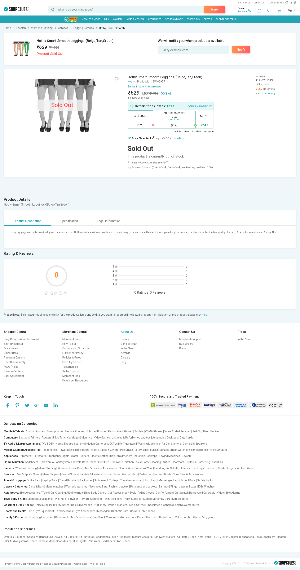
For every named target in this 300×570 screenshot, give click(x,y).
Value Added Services (177, 431)
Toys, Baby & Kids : (15, 498)
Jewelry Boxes (187, 486)
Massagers (104, 511)
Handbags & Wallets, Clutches (172, 468)
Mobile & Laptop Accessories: (22, 449)
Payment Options (14, 357)
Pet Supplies (61, 504)
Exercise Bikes (64, 511)
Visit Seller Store (264, 93)
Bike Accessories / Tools (34, 492)
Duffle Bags (34, 480)
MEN (106, 19)
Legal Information (108, 221)
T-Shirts (220, 468)
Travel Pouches (68, 480)
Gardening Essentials (210, 462)
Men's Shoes (56, 541)
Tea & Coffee (137, 504)
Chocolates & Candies (160, 504)
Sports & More (174, 19)
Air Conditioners (171, 443)
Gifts (196, 504)
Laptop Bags (50, 480)
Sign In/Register (13, 343)
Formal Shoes (112, 474)
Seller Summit (71, 371)
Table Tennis (148, 511)
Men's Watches (55, 486)
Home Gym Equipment (40, 511)
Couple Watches (37, 536)
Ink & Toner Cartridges (66, 437)
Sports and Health (15, 511)
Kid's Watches (206, 486)
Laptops (24, 437)
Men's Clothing (47, 468)
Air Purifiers (86, 536)
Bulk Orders (186, 343)
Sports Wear (126, 468)
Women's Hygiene (203, 517)
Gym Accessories (85, 511)
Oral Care (151, 517)
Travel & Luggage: (15, 480)
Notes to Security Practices (56, 563)
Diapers (32, 498)
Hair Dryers (39, 455)
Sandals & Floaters (91, 474)
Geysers (187, 455)
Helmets (78, 492)
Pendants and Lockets (143, 486)
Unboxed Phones (96, 431)
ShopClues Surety (14, 362)
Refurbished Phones (120, 431)
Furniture (103, 462)
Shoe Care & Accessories (188, 474)
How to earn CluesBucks (199, 105)
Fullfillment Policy (72, 352)
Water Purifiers (80, 455)
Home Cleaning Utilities (156, 462)
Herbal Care (166, 517)
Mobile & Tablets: (14, 431)
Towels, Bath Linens (84, 462)
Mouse (164, 449)
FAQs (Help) (11, 366)
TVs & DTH (47, 443)
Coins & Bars (36, 486)
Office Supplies (44, 504)
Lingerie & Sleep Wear (240, 468)
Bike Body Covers (95, 492)
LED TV (217, 536)
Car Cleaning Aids (61, 492)
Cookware (117, 462)
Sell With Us (244, 3)
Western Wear (144, 468)
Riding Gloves (146, 492)
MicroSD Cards (218, 449)
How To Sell (69, 343)
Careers (125, 357)
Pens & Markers (117, 504)
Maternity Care (161, 498)
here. (205, 314)
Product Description (27, 221)
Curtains (191, 462)
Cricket (134, 511)
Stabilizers (268, 536)
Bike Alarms (233, 492)
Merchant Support (190, 339)
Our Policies (11, 348)
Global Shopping (226, 19)
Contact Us (259, 3)
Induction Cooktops (145, 455)
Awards (125, 352)
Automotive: (11, 492)
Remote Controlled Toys (94, 498)
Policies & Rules (71, 357)
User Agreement (14, 375)
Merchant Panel (72, 339)
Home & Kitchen (135, 19)
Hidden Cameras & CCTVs (102, 443)
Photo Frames (38, 541)
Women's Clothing (26, 468)
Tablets (139, 431)
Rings (173, 486)
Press (182, 348)
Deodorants (62, 517)
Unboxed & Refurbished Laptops (131, 437)
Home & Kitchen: (14, 462)
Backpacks (82, 449)
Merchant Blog (71, 375)
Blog (123, 362)
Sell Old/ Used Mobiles (205, 431)
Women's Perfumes (117, 517)
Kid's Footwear (69, 498)
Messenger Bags (169, 480)
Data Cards (186, 437)
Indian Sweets (183, 504)
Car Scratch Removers (188, 492)
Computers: (11, 437)
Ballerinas (145, 474)
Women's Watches (76, 486)
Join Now (179, 138)
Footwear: (10, 474)
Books (75, 504)
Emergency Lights (58, 455)
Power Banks (67, 449)
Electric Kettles (99, 455)
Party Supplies (132, 498)
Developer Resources (75, 380)
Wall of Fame (97, 563)
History (125, 339)
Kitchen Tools (133, 462)
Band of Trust (129, 343)
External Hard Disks (146, 449)
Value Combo (183, 517)
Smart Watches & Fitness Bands (189, 449)
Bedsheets (31, 462)
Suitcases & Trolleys (106, 480)
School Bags (188, 480)
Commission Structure (76, 348)
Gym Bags (151, 480)
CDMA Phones (154, 431)
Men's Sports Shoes (29, 474)
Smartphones (55, 431)
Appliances (154, 19)
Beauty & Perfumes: (16, 517)
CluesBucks (11, 352)
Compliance (80, 563)
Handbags (198, 468)
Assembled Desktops (165, 437)
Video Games (102, 437)
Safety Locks (205, 480)
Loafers (157, 474)
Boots (167, 474)
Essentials (193, 19)
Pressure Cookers (141, 536)
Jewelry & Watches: (16, 486)
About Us (127, 332)
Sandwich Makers (164, 536)
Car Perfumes (164, 492)
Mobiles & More (91, 19)
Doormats (178, 462)
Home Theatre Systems (70, 443)
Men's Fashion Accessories (101, 468)
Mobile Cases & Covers (104, 449)
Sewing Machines (169, 455)
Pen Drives (126, 449)
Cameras (188, 443)
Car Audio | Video (213, 492)
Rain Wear (94, 541)
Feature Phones (74, 431)
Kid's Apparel (180, 498)
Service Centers (13, 371)
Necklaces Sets (98, 486)
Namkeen (86, 504)
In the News (128, 348)
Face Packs (137, 517)
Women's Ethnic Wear (70, 468)
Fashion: (9, 468)
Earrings (164, 486)
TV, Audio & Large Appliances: (22, 443)
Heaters (282, 536)
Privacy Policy (11, 563)
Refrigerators (127, 443)
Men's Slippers (51, 474)
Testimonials (70, 366)
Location (242, 11)
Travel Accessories (131, 480)
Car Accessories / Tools (122, 492)
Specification (69, 221)
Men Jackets (231, 536)
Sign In (292, 10)
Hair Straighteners (121, 455)
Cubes (147, 498)
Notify (241, 49)
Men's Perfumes (81, 517)
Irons (208, 536)
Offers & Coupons (14, 536)
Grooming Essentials (41, 517)
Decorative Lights (75, 541)
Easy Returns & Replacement (21, 339)
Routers (46, 437)
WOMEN (117, 19)
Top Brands (123, 541)
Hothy (131, 81)
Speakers (201, 443)
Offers (208, 19)
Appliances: (11, 455)
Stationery (100, 504)
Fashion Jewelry (119, 486)
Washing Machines (148, 443)
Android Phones (35, 431)
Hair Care (98, 517)
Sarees (210, 468)
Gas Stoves (55, 536)
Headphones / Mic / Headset (112, 536)
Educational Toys (48, 498)
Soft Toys (116, 498)
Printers (35, 437)
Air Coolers (70, 536)
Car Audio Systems (16, 541)
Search (214, 9)
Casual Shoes (69, 474)
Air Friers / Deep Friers (190, 536)
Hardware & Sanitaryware (55, 462)
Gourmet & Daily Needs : (19, 504)
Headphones (49, 449)
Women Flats (130, 474)
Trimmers (25, 455)
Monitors (87, 437)
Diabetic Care (120, 511)
